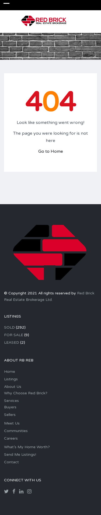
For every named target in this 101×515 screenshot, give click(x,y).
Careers (11, 438)
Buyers (10, 407)
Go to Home (50, 151)
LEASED (11, 342)
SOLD (9, 327)
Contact (11, 462)
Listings (11, 379)
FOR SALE (13, 335)
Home (9, 371)
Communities (16, 431)
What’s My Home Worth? (27, 447)
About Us (12, 386)
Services (11, 400)
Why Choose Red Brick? (25, 393)
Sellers (10, 414)
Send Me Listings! (20, 454)
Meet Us (12, 423)
